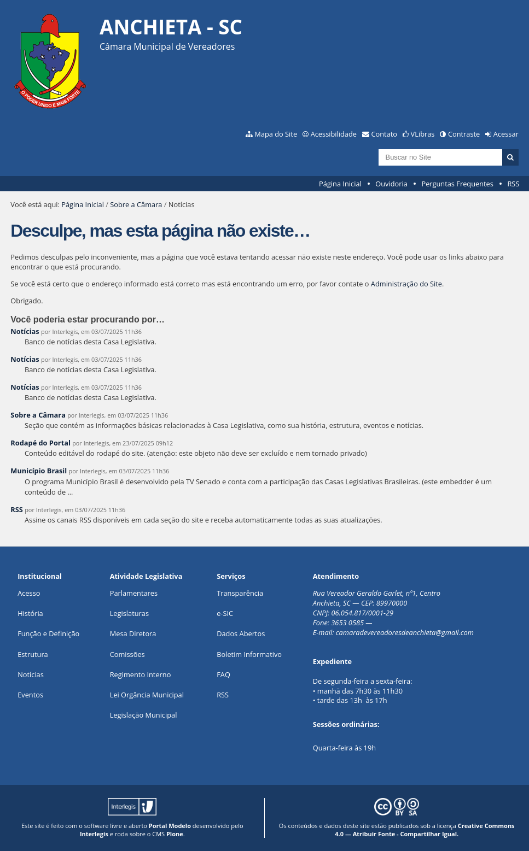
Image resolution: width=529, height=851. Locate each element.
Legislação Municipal (143, 715)
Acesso (29, 593)
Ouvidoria (391, 184)
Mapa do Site (275, 134)
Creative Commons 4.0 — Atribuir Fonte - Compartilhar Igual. (424, 829)
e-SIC (225, 613)
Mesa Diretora (133, 633)
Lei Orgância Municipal (147, 695)
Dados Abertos (241, 633)
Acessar (506, 134)
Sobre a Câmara (136, 204)
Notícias (24, 331)
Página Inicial (340, 184)
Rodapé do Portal (40, 443)
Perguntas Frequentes (457, 184)
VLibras (423, 134)
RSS (513, 184)
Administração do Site (406, 284)
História (30, 613)
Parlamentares (134, 593)
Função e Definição (48, 633)
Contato (384, 134)
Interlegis (94, 834)
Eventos (30, 695)
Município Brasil (38, 471)
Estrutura (33, 654)
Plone (174, 834)
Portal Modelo (170, 825)
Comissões (127, 654)
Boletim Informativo (249, 654)
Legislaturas (129, 613)
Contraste (464, 134)
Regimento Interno (140, 674)
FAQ (223, 674)
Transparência (240, 593)
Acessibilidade (334, 134)
